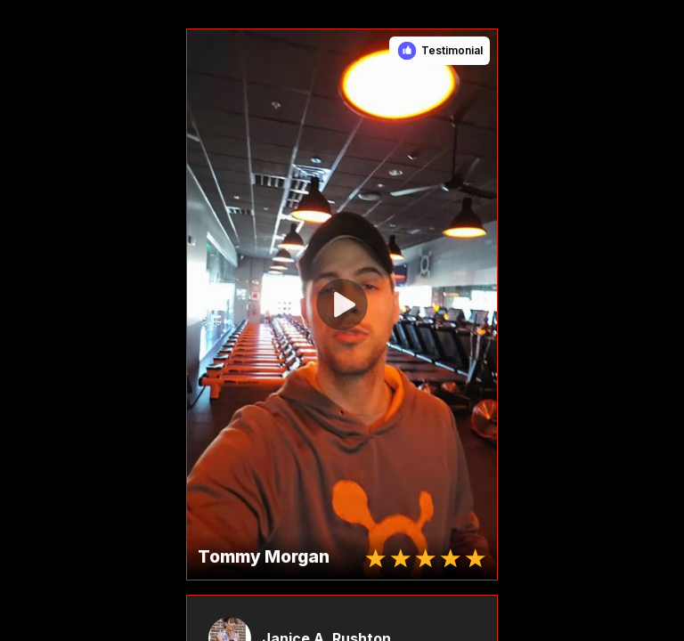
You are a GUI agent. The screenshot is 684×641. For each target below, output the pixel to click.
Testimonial (452, 50)
